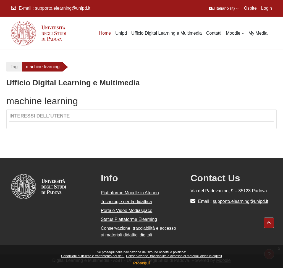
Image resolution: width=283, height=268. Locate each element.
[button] (224, 8)
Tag (14, 66)
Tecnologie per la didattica (126, 201)
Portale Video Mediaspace (127, 210)
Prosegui (141, 263)
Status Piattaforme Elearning (129, 219)
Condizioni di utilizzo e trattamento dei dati (92, 256)
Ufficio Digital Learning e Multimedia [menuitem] (166, 33)
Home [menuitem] (105, 33)
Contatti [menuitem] (213, 33)
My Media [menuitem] (258, 33)
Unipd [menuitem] (121, 33)
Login (266, 8)
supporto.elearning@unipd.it (62, 8)
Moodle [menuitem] (233, 33)
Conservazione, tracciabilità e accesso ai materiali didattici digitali (174, 256)
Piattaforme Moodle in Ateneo (130, 192)
